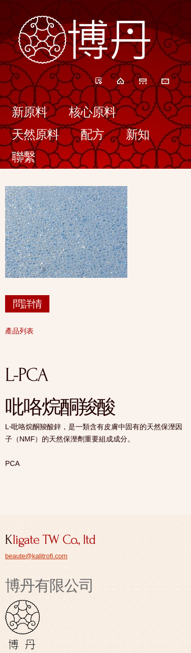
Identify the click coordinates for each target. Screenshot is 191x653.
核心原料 (92, 112)
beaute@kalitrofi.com (36, 556)
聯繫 (23, 157)
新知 (137, 134)
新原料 (29, 112)
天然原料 (35, 134)
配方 (92, 134)
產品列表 (19, 331)
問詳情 (27, 303)
